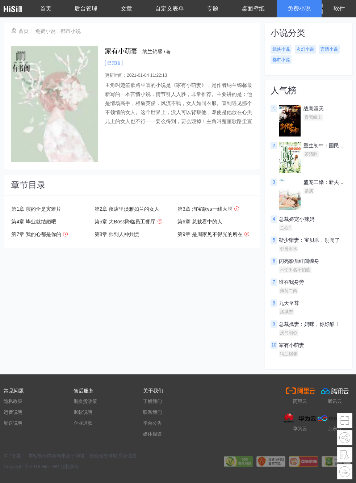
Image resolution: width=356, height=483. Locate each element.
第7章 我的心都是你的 (36, 234)
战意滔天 (313, 109)
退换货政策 (85, 401)
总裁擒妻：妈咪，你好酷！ (309, 324)
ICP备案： (15, 455)
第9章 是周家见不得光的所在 (210, 234)
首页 (45, 8)
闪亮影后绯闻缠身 (299, 261)
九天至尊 (289, 303)
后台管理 (85, 8)
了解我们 (152, 401)
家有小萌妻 (291, 345)
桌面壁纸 (253, 8)
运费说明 (13, 412)
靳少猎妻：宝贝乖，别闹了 (309, 240)
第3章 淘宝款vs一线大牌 (205, 209)
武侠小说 (281, 49)
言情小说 (329, 49)
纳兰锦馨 (152, 51)
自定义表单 (169, 8)
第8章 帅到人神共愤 (117, 234)
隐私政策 (13, 401)
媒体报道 (152, 434)
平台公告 (152, 423)
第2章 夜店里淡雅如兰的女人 (127, 209)
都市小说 (70, 31)
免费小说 (299, 8)
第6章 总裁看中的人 (199, 221)
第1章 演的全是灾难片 (36, 209)
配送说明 (13, 423)
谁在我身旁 (291, 282)
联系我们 (152, 412)
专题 (212, 8)
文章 (126, 8)
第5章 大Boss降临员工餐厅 (125, 221)
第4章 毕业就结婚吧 (33, 221)
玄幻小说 (305, 49)
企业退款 (83, 423)
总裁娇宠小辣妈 (296, 219)
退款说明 (83, 412)
